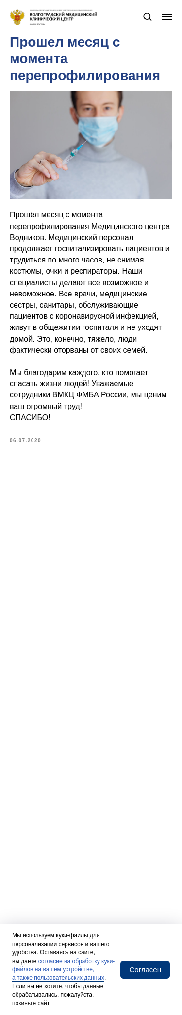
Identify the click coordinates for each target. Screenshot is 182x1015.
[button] (147, 16)
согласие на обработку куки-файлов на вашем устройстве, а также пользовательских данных (63, 970)
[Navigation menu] (167, 17)
